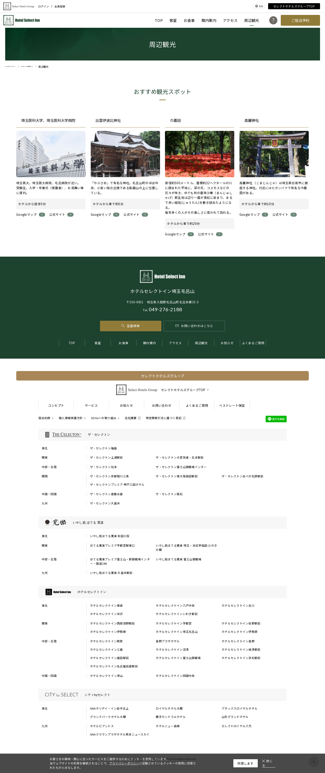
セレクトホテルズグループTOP (294, 6)
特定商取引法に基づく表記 (164, 418)
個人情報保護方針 (71, 418)
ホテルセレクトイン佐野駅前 (241, 623)
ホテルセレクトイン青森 (106, 605)
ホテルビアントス (102, 726)
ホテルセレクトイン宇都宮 (174, 623)
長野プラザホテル (168, 641)
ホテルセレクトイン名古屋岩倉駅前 (114, 666)
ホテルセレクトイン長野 (238, 641)
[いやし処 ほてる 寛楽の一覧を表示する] (162, 522)
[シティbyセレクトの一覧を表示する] (162, 695)
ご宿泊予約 (300, 20)
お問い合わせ (162, 405)
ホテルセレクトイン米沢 (106, 614)
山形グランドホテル (235, 717)
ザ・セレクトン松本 (103, 467)
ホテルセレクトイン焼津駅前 (241, 649)
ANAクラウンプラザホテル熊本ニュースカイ (119, 734)
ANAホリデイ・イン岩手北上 (109, 708)
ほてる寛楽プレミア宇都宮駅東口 (112, 545)
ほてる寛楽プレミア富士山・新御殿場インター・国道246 (120, 561)
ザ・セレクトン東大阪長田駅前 (177, 476)
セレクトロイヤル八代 (237, 726)
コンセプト (56, 405)
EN (261, 6)
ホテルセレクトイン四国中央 (175, 675)
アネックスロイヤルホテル (240, 708)
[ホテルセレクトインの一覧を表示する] (162, 592)
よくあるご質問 (253, 343)
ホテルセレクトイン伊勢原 (240, 631)
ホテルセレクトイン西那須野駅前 (112, 623)
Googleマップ (26, 214)
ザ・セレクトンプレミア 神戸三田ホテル (117, 484)
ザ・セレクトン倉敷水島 (106, 494)
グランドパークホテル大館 (108, 717)
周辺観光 (251, 20)
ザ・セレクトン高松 (169, 494)
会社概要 (131, 418)
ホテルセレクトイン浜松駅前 (241, 658)
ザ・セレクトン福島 (103, 448)
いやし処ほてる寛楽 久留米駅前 (111, 573)
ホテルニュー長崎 (168, 726)
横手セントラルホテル (171, 717)
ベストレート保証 (232, 405)
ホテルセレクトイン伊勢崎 (108, 631)
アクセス (230, 20)
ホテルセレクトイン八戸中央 (175, 605)
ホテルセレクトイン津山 (106, 675)
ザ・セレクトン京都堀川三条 (109, 476)
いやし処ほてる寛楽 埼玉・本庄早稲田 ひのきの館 (186, 547)
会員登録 (59, 6)
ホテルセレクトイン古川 (238, 605)
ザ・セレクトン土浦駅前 (106, 457)
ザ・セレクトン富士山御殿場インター (181, 467)
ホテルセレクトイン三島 (106, 649)
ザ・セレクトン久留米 (105, 503)
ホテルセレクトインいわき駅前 (177, 614)
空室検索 (130, 325)
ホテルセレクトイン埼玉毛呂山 (177, 631)
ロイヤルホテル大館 (169, 708)
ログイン (43, 6)
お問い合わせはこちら (194, 325)
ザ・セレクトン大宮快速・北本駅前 (180, 457)
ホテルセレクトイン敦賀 (106, 641)
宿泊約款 (44, 418)
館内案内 (209, 20)
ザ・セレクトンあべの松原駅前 (243, 476)
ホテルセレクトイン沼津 (172, 649)
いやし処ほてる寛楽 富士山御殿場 (178, 559)
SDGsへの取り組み (103, 418)
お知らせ (227, 343)
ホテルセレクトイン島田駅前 (109, 658)
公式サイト (57, 214)
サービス (91, 405)
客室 (173, 20)
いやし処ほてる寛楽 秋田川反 (110, 536)
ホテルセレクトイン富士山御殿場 (178, 658)
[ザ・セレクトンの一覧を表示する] (162, 435)
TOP (159, 20)
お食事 (189, 20)
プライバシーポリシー (124, 763)
